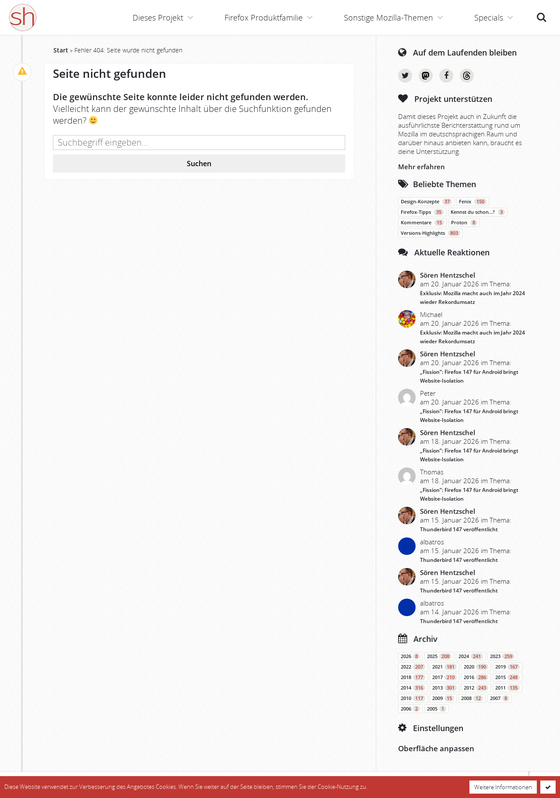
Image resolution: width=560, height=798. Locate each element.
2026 (410, 656)
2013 (444, 688)
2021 (444, 667)
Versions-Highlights (430, 233)
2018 (413, 677)
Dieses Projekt (158, 17)
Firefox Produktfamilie (263, 17)
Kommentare (422, 223)
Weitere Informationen (503, 787)
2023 (502, 656)
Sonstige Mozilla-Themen (388, 17)
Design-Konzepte (426, 202)
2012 (476, 688)
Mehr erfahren (421, 166)
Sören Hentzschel (447, 275)
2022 (413, 667)
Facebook (446, 76)
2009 (443, 698)
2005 (436, 709)
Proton (464, 223)
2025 (439, 656)
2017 (444, 677)
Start (60, 50)
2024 (470, 656)
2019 (507, 667)
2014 (413, 688)
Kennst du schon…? (478, 212)
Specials (488, 17)
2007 (499, 698)
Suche (541, 17)
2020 (476, 667)
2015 (507, 677)
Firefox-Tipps (422, 212)
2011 (507, 688)
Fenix (472, 202)
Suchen (199, 163)
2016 (476, 677)
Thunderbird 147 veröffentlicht (459, 529)
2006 (410, 709)
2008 (472, 698)
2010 (413, 698)
